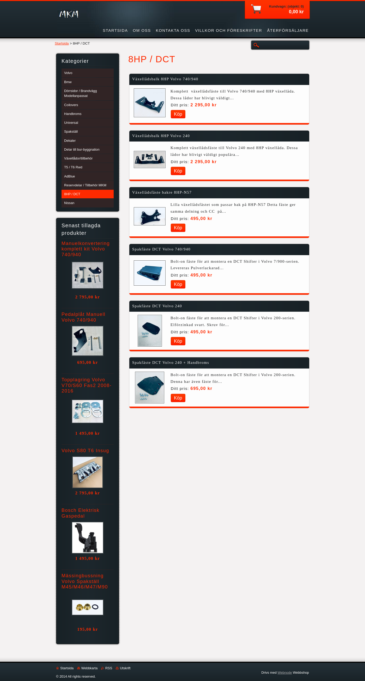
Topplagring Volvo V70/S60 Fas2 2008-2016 (87, 385)
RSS (108, 668)
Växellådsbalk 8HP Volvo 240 (161, 136)
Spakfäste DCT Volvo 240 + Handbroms (170, 362)
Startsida (62, 43)
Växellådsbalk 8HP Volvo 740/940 (165, 79)
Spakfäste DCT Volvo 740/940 (161, 249)
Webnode (284, 672)
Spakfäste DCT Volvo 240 (157, 306)
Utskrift (125, 668)
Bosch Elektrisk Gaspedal (81, 513)
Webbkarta (89, 668)
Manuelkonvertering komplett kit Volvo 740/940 (86, 249)
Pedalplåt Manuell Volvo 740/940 (84, 317)
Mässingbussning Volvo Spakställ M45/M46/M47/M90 (85, 581)
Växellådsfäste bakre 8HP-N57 (162, 192)
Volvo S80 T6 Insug (85, 450)
